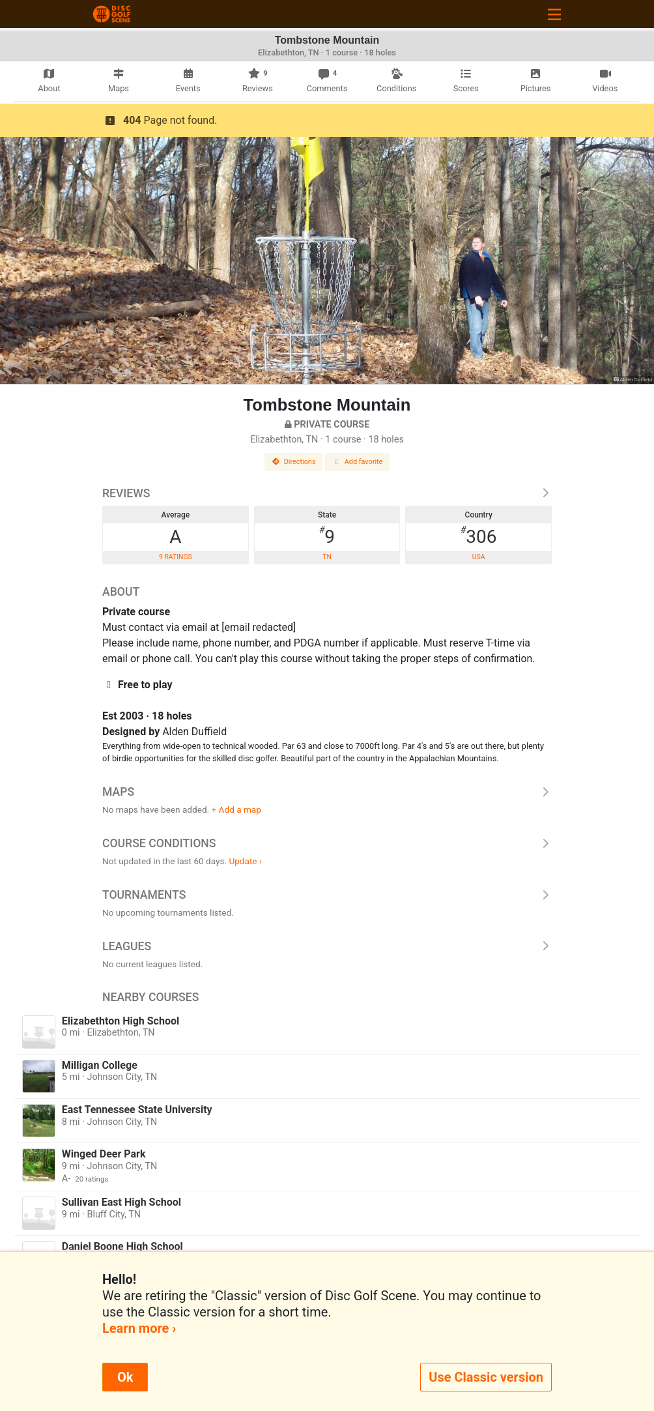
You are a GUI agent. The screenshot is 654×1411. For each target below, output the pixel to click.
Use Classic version (486, 1377)
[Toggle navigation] (554, 14)
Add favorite (357, 462)
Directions (294, 462)
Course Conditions (327, 843)
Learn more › (139, 1328)
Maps (327, 791)
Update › (245, 861)
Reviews (327, 493)
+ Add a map (236, 809)
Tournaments (327, 894)
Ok (125, 1377)
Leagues (327, 946)
